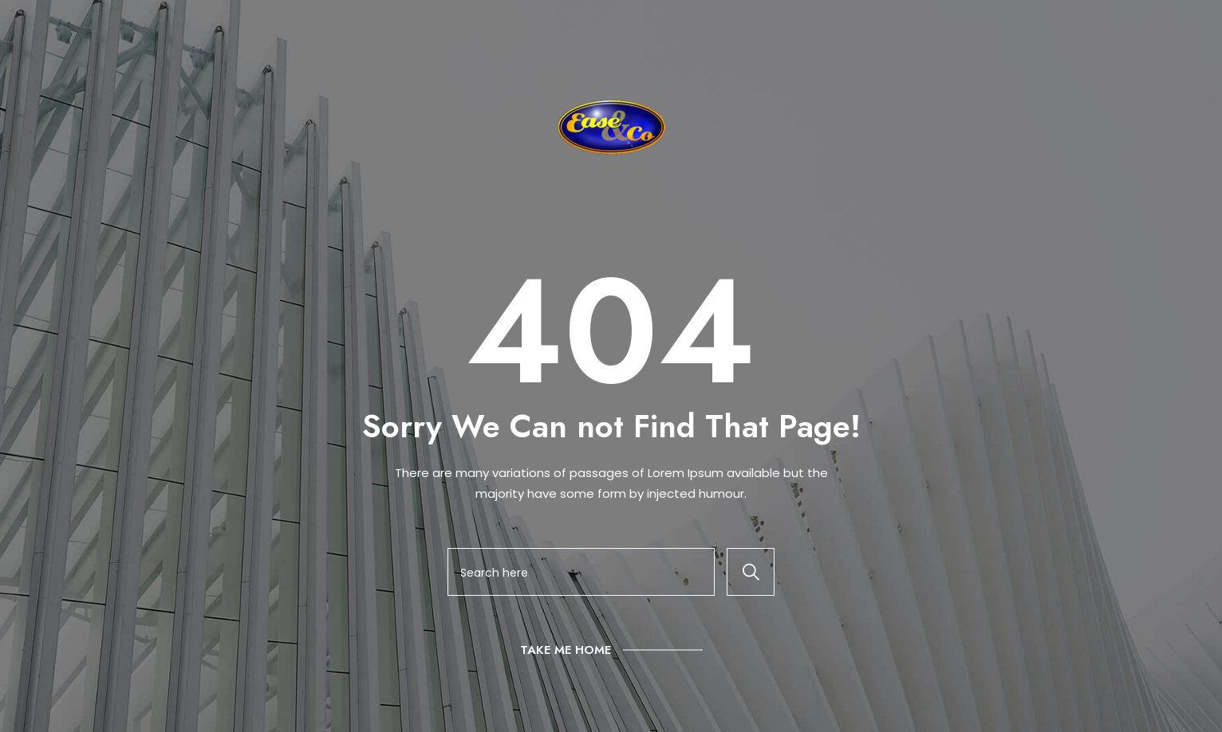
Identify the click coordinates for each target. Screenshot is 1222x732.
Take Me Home (565, 650)
